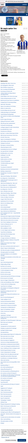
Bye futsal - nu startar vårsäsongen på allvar (9, 133)
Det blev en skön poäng (5, 272)
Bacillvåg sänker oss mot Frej (7, 153)
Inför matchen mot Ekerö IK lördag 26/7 (9, 373)
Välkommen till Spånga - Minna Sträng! (8, 193)
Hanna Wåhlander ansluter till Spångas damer (10, 218)
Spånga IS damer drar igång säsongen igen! (10, 354)
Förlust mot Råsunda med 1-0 (7, 224)
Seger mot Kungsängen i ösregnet (8, 309)
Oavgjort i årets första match (6, 199)
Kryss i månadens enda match (7, 191)
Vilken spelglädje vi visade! (6, 228)
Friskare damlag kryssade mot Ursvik (8, 98)
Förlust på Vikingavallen (5, 161)
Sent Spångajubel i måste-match (7, 85)
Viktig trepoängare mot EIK (6, 147)
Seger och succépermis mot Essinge (8, 106)
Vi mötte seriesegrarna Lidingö (7, 270)
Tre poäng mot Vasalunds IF (6, 167)
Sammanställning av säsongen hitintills (8, 209)
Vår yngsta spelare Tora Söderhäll (9, 29)
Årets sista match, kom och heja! (7, 336)
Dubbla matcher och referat (6, 159)
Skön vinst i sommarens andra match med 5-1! (10, 246)
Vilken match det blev (5, 360)
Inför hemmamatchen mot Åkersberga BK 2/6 (10, 371)
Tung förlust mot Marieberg (6, 232)
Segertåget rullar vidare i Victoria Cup (8, 83)
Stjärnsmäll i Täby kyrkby (6, 104)
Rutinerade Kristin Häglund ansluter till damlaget (10, 216)
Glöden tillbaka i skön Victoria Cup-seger (9, 96)
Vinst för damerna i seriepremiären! (8, 303)
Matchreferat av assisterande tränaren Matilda (10, 344)
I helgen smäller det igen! (6, 390)
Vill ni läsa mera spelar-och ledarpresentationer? (10, 250)
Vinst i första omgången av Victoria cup (9, 222)
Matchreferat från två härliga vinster (8, 234)
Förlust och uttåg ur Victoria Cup (7, 197)
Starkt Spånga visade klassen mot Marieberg (10, 141)
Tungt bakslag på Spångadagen (7, 114)
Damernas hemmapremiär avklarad (8, 301)
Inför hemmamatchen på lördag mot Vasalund (10, 384)
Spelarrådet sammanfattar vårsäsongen (9, 356)
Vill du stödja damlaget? (5, 207)
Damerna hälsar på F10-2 (6, 226)
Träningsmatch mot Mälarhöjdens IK (8, 307)
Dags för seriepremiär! (5, 398)
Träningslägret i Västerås (6, 400)
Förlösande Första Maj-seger (6, 125)
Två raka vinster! (4, 165)
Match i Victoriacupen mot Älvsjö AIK (8, 406)
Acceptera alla (22, 440)
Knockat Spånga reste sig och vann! (8, 110)
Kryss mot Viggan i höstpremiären (7, 280)
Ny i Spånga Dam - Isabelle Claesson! (8, 185)
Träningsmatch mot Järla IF (6, 408)
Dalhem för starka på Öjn (6, 108)
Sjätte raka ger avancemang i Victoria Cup (9, 135)
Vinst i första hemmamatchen (7, 392)
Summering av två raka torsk (6, 91)
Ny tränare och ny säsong (6, 266)
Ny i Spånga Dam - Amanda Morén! (8, 178)
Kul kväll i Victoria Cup (5, 137)
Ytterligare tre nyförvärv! (5, 143)
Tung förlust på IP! (4, 382)
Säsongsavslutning (4, 332)
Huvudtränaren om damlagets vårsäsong (9, 358)
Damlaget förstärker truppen (6, 330)
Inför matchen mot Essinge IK (7, 378)
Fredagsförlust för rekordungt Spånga (8, 102)
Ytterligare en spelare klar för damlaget (8, 328)
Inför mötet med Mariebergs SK (7, 367)
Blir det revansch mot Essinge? (7, 278)
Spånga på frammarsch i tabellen (7, 121)
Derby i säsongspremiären (6, 396)
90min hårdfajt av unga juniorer (7, 87)
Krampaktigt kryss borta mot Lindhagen (9, 149)
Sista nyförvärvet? (4, 324)
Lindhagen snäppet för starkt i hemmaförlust (10, 127)
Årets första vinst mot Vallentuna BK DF (9, 187)
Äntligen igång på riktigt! (6, 264)
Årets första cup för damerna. (7, 322)
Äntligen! (2, 423)
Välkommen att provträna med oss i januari (9, 220)
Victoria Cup (3, 313)
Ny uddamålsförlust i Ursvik (6, 129)
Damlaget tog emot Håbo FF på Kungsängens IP (10, 412)
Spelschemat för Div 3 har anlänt (7, 201)
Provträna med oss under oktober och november (10, 417)
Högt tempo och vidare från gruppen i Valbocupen (11, 320)
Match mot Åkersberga (5, 236)
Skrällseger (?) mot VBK (5, 155)
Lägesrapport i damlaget (6, 315)
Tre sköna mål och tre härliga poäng (8, 284)
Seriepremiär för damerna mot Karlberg (9, 305)
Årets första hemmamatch (6, 394)
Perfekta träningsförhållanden (7, 410)
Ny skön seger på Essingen (6, 119)
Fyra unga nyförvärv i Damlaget (7, 151)
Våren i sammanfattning (5, 419)
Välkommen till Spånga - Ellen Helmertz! (9, 176)
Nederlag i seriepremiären (6, 171)
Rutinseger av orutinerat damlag (7, 145)
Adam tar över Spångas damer (7, 203)
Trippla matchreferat (5, 157)
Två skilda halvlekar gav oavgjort (7, 163)
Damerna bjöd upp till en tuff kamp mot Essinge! (10, 276)
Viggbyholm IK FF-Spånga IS (6, 388)
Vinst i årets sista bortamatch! (7, 338)
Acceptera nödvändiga (11, 440)
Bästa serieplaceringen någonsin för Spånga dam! (11, 334)
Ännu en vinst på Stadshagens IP (7, 297)
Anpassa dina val (5, 437)
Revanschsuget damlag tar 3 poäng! (8, 350)
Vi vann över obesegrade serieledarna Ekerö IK (10, 346)
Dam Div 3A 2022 (4, 205)
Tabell (2, 386)
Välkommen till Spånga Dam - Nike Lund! (9, 183)
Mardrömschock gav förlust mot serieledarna (10, 100)
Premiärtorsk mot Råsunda (6, 131)
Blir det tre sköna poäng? (6, 274)
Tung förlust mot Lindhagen (6, 286)
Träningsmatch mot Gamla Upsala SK (8, 326)
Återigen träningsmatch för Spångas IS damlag (10, 404)
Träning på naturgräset (5, 380)
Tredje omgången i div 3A (6, 299)
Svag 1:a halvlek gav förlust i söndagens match (10, 348)
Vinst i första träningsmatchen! (7, 262)
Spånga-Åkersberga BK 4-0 (6, 369)
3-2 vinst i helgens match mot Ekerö (8, 230)
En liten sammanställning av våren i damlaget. (10, 282)
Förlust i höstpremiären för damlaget (8, 352)
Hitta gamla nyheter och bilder (7, 421)
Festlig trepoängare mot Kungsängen (8, 112)
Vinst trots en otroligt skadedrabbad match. (9, 342)
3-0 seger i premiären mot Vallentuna (8, 238)
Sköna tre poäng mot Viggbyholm (7, 340)
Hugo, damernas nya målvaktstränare (8, 211)
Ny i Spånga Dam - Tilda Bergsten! (7, 195)
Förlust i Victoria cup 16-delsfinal (7, 311)
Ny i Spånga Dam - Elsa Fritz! (6, 189)
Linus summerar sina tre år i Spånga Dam (9, 268)
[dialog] (14, 435)
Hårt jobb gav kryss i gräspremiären (8, 123)
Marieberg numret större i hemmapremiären (9, 169)
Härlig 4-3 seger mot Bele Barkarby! (8, 248)
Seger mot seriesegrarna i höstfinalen (8, 139)
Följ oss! (2, 260)
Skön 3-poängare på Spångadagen (8, 89)
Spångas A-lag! (4, 402)
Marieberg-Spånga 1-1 (5, 365)
